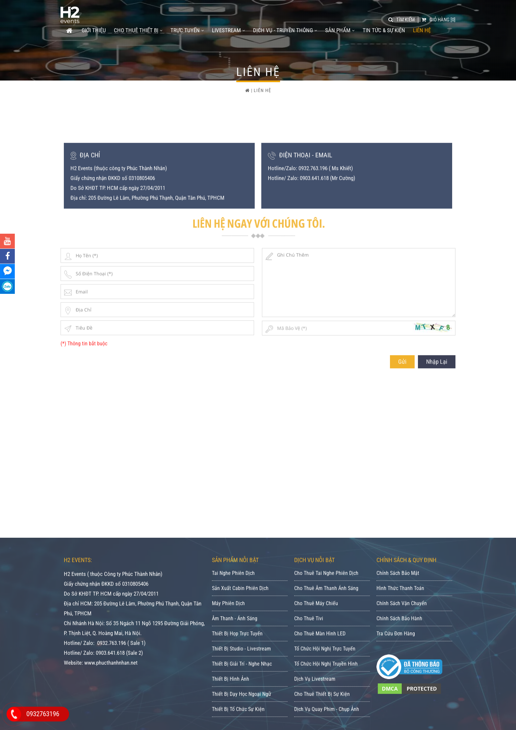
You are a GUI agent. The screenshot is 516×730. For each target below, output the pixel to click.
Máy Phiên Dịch (228, 695)
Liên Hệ (422, 30)
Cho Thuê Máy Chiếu (316, 695)
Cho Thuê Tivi (308, 710)
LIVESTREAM (228, 30)
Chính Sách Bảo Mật (397, 664)
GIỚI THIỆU (94, 30)
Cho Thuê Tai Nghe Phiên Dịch (326, 664)
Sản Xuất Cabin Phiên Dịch (240, 679)
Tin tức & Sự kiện (384, 30)
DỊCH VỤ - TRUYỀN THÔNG (285, 30)
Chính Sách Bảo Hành (399, 710)
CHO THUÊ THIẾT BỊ (138, 30)
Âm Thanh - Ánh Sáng (234, 710)
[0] (438, 20)
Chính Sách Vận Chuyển (401, 695)
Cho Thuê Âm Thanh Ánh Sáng (326, 679)
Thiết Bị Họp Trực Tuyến (237, 725)
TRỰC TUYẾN (187, 30)
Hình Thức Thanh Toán (400, 679)
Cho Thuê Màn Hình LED (320, 725)
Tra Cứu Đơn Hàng (395, 725)
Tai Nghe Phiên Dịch (233, 664)
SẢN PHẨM (340, 30)
